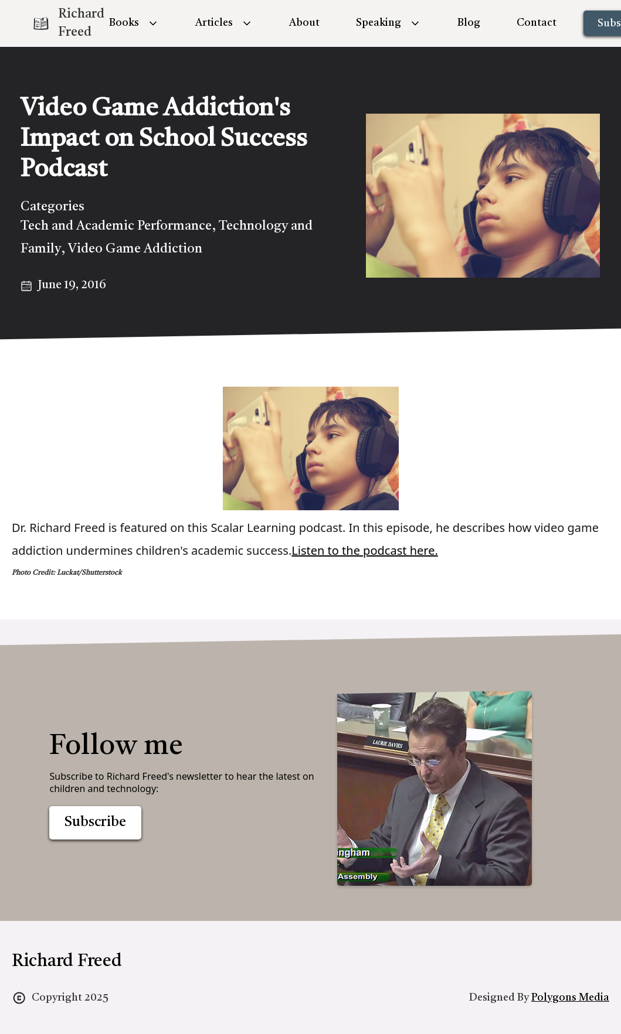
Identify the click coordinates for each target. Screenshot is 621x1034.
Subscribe (95, 822)
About (304, 23)
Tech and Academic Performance (116, 226)
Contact (536, 23)
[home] (59, 23)
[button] (134, 23)
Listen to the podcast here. (364, 550)
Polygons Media (570, 997)
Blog (468, 23)
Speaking (378, 23)
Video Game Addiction (135, 249)
